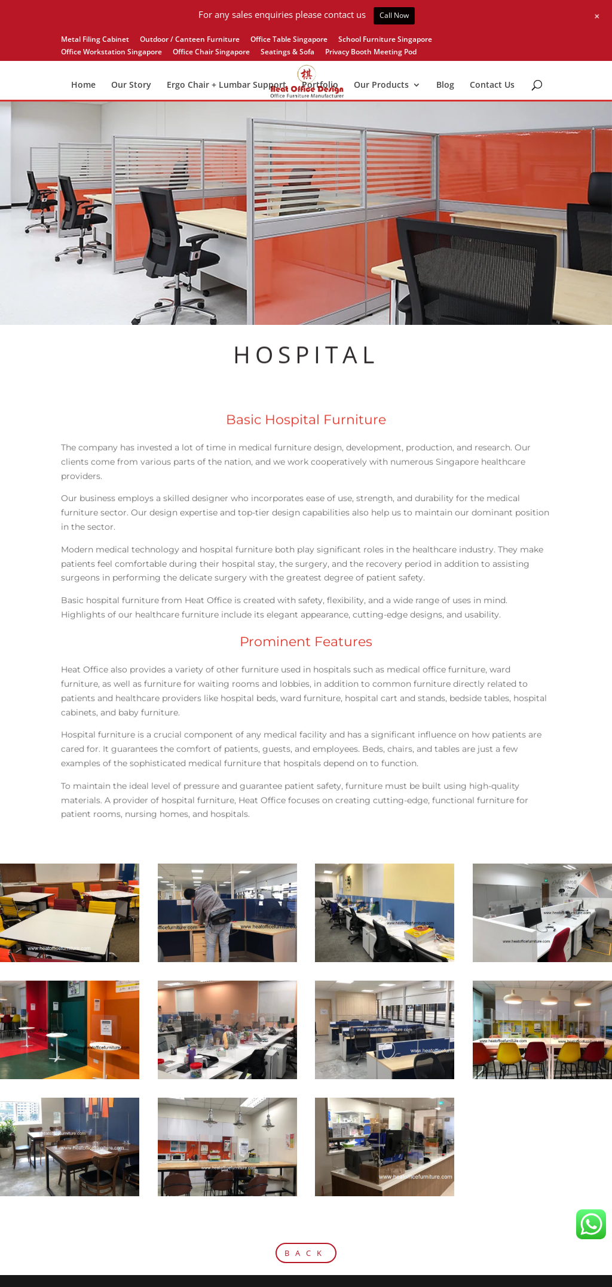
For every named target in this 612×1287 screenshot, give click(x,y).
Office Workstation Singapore (111, 52)
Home (83, 85)
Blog (445, 85)
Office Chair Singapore (211, 52)
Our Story (131, 85)
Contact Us (492, 85)
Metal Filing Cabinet (95, 40)
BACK (306, 1253)
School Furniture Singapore (385, 40)
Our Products (381, 85)
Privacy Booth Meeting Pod (371, 52)
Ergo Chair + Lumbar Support (226, 85)
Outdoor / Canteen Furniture (190, 40)
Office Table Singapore (289, 40)
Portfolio (320, 85)
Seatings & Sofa (287, 52)
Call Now (394, 15)
